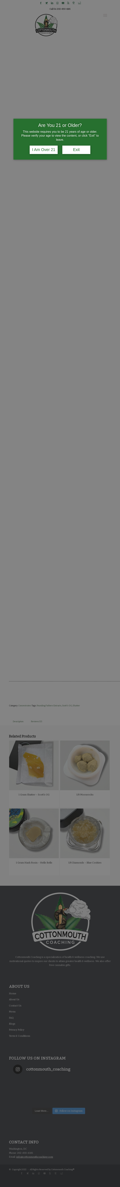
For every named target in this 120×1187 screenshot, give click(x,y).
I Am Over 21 (43, 149)
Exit (76, 149)
